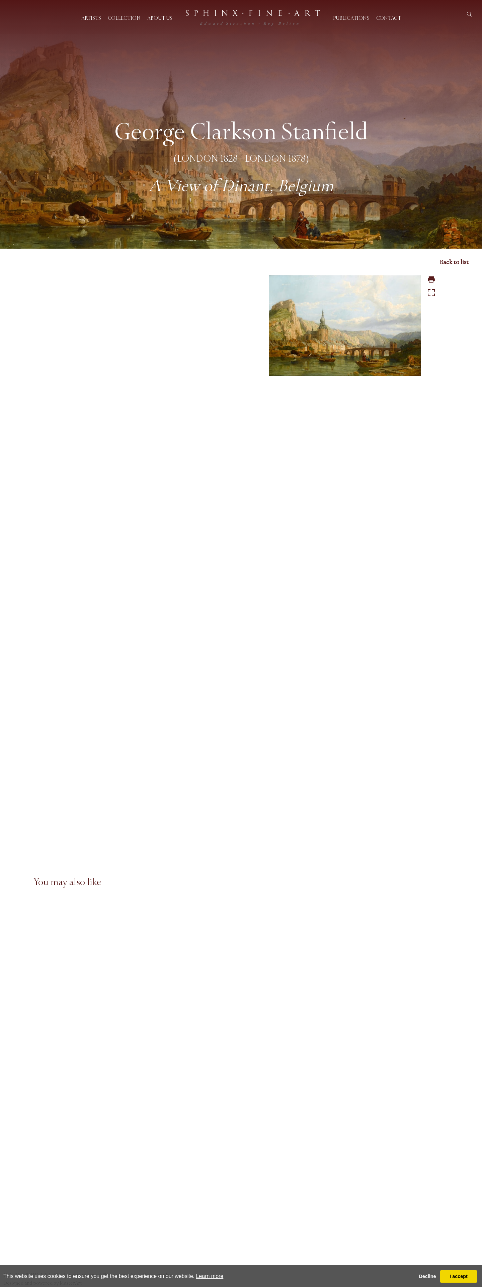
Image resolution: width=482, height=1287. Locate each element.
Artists (91, 18)
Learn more (209, 1276)
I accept (459, 1276)
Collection (124, 18)
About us (159, 18)
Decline (427, 1276)
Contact (388, 18)
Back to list (454, 262)
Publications (351, 18)
